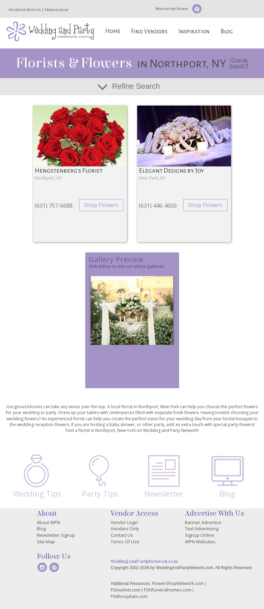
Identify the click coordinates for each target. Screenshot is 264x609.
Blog (227, 31)
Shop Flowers (101, 205)
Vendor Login (56, 10)
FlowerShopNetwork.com (178, 583)
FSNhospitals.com (129, 596)
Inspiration (194, 31)
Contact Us (122, 535)
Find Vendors (149, 31)
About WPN (48, 522)
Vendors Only (125, 528)
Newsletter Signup (171, 9)
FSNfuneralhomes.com (167, 590)
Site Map (46, 542)
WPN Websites (200, 542)
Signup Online (199, 535)
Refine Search (136, 86)
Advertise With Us (25, 10)
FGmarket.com (126, 590)
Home (112, 31)
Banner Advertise (203, 522)
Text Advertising (201, 528)
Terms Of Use (125, 542)
